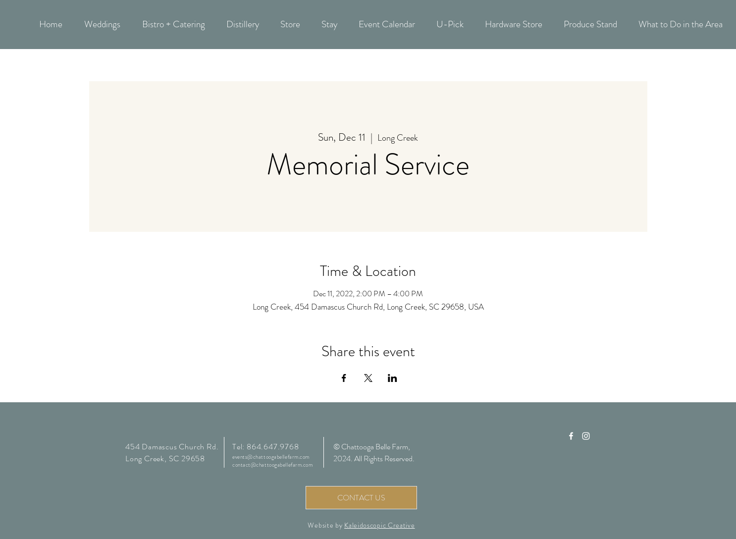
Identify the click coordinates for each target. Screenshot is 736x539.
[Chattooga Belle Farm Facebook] (571, 436)
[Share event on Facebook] (344, 378)
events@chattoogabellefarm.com (271, 457)
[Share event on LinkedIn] (392, 378)
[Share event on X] (368, 378)
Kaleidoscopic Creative (379, 525)
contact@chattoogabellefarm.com (272, 465)
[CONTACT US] (361, 497)
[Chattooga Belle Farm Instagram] (586, 436)
